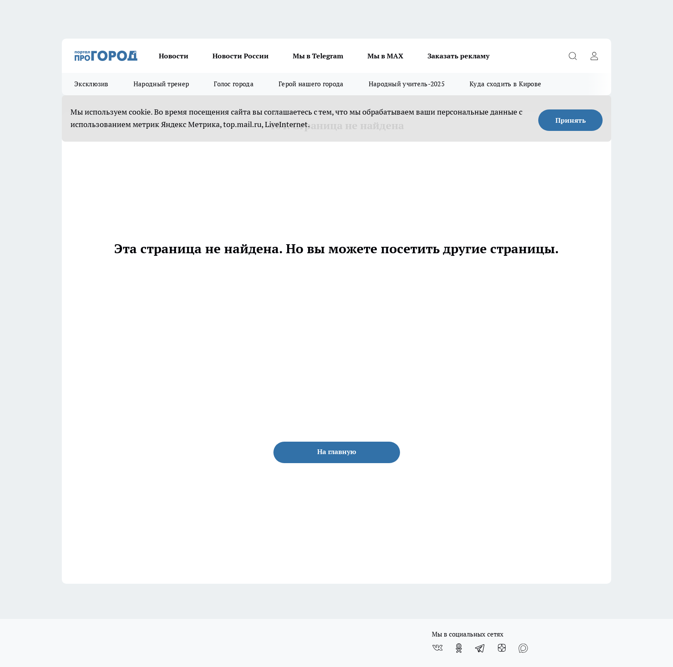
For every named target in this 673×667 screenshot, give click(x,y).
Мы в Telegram (318, 56)
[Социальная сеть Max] (523, 648)
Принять (570, 120)
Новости (173, 56)
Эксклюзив (91, 84)
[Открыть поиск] (572, 55)
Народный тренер (161, 84)
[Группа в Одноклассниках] (459, 648)
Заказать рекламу (458, 56)
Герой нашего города (311, 84)
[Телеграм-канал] (480, 648)
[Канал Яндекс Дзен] (501, 648)
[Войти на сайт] (594, 55)
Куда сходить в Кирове (505, 84)
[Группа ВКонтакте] (437, 648)
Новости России (240, 56)
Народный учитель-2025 (407, 84)
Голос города (234, 84)
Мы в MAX (385, 56)
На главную (336, 451)
